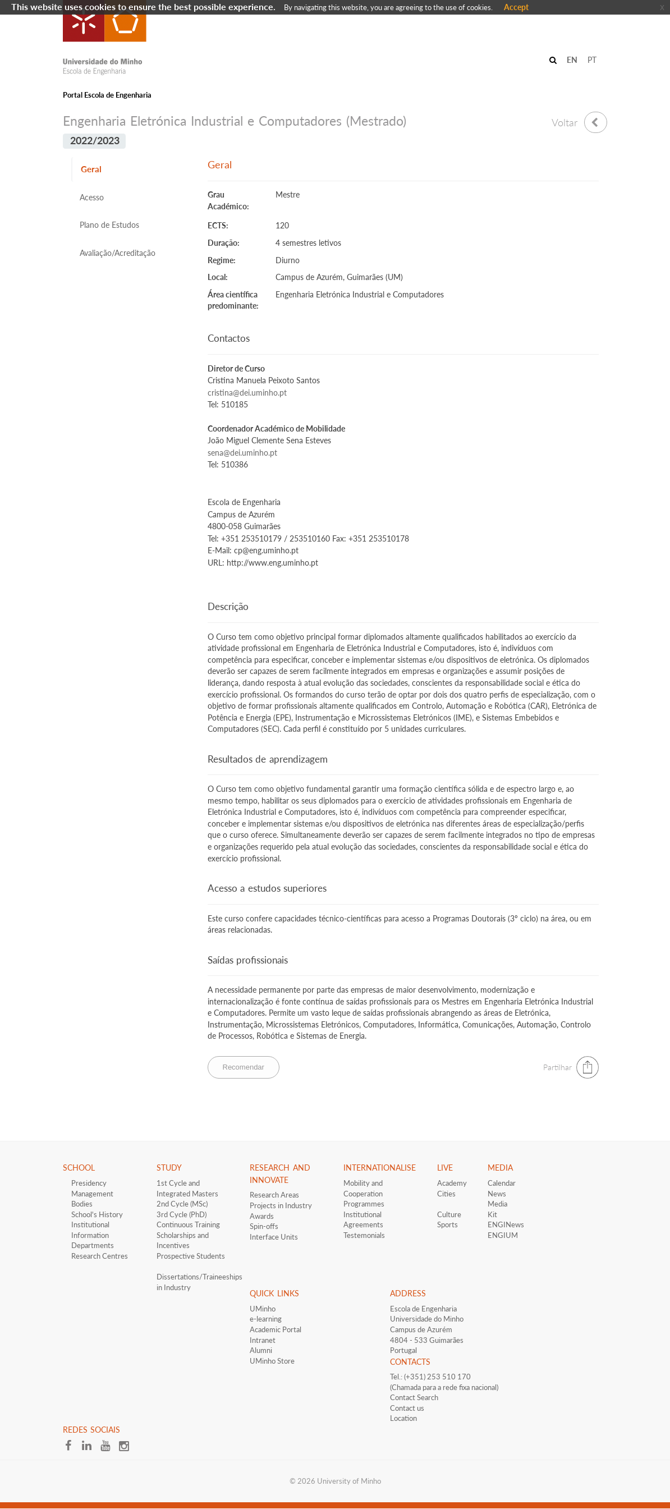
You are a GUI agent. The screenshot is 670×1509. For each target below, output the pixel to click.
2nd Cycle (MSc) (182, 1203)
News (497, 1193)
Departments (92, 1245)
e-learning (266, 1318)
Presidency (89, 1182)
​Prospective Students (191, 1255)
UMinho (263, 1308)
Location (403, 1418)
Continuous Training (188, 1224)
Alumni (261, 1350)
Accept (516, 7)
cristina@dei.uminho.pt (247, 392)
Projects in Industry (281, 1205)
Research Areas (274, 1194)
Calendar (502, 1182)
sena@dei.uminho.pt (242, 452)
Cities (446, 1193)
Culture (449, 1214)
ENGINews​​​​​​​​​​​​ (506, 1224)
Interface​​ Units (274, 1236)
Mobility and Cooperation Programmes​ (363, 1193)
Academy (452, 1182)
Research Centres (99, 1255)
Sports (447, 1224)
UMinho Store (272, 1360)
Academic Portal (275, 1329)
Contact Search (414, 1397)
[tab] (131, 169)
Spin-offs (264, 1226)
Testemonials (364, 1235)
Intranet (263, 1340)
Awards (262, 1216)
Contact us (407, 1407)
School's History (97, 1214)
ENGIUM (503, 1235)
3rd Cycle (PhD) (181, 1214)
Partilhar (557, 1067)
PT (592, 60)
